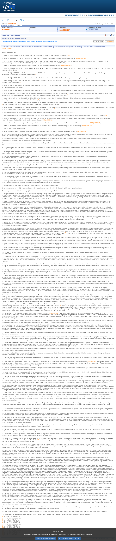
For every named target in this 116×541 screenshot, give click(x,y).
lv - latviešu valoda (91, 15)
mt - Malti (97, 15)
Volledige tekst (28, 20)
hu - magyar (95, 15)
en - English (80, 15)
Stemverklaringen (64, 30)
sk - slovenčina (107, 15)
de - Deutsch (74, 15)
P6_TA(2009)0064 (93, 29)
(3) (2, 519)
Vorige (11, 20)
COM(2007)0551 (53, 313)
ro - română (105, 15)
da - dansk (72, 15)
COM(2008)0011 (47, 120)
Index (4, 20)
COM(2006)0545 (81, 58)
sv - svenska (113, 15)
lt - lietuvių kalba (93, 15)
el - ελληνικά (78, 15)
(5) (2, 521)
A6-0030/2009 (6, 29)
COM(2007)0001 (66, 65)
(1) (2, 516)
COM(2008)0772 (87, 126)
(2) (2, 518)
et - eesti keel (76, 15)
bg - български (66, 15)
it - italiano (88, 15)
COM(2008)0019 (95, 123)
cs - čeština (70, 15)
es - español (68, 15)
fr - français (82, 15)
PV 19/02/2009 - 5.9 (64, 29)
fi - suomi (111, 15)
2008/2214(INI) (12, 23)
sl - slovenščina (109, 15)
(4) (2, 520)
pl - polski (101, 15)
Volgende (17, 20)
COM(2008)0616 (92, 362)
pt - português (103, 15)
